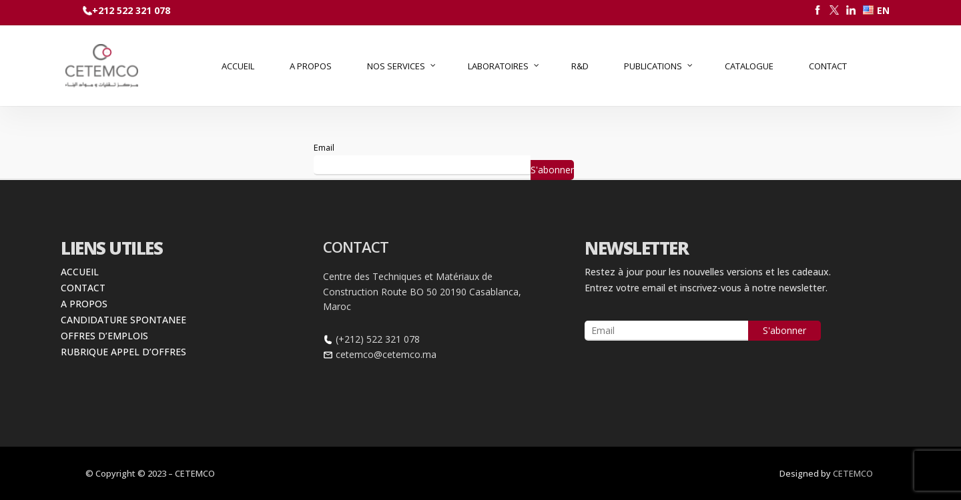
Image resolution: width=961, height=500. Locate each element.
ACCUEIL (80, 271)
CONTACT (83, 287)
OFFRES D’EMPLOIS (104, 335)
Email (324, 147)
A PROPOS (84, 303)
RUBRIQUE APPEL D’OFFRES (123, 351)
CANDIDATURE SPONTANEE (123, 319)
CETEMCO (853, 473)
